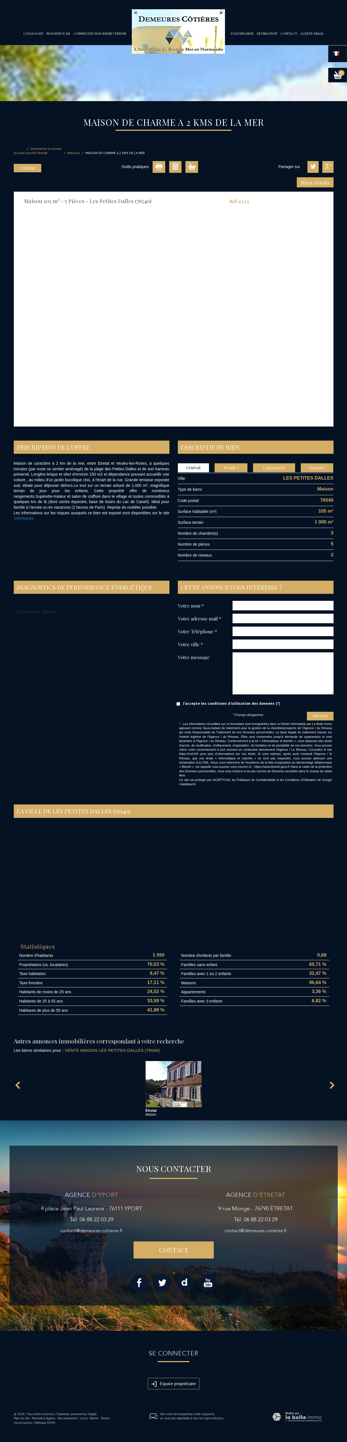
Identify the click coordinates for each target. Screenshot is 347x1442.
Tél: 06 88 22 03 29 (91, 1219)
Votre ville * (190, 644)
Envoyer (320, 715)
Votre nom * (191, 605)
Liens (84, 1418)
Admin (94, 1418)
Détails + (231, 467)
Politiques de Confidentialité (256, 780)
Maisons (73, 153)
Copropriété (274, 467)
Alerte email (312, 33)
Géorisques (24, 518)
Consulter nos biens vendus (99, 33)
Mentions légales (43, 1418)
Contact (289, 33)
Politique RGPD (45, 1423)
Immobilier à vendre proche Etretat (44, 150)
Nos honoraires (68, 1418)
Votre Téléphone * (197, 631)
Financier (317, 467)
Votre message (194, 657)
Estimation (267, 33)
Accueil (19, 153)
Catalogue (33, 33)
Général (193, 467)
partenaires (242, 33)
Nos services (58, 33)
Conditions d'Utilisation (300, 780)
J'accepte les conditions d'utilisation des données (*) (231, 703)
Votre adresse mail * (199, 618)
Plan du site (22, 1418)
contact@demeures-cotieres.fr (91, 1230)
